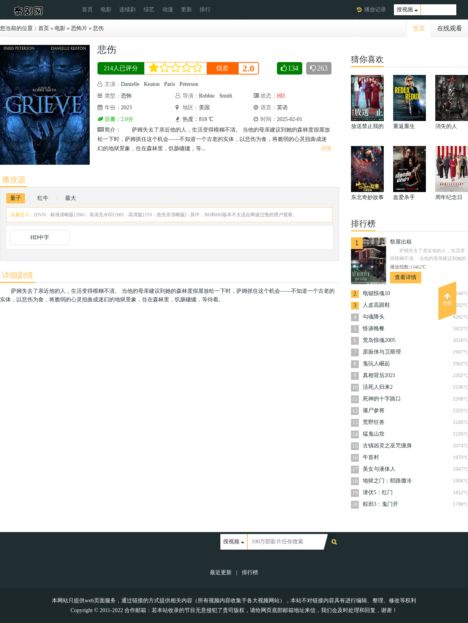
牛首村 (371, 457)
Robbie (206, 96)
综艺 (149, 9)
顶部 (447, 299)
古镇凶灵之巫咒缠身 (387, 446)
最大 (70, 198)
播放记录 (375, 9)
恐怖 (126, 96)
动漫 (167, 9)
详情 (326, 148)
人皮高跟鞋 (376, 305)
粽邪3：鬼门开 (380, 504)
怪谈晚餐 (374, 328)
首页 (87, 9)
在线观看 (449, 28)
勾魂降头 (374, 317)
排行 (205, 9)
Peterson (188, 84)
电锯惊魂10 (376, 293)
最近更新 (221, 572)
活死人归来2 (378, 387)
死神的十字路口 (382, 399)
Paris (169, 84)
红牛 (42, 198)
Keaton (152, 84)
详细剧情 (17, 275)
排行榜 (250, 572)
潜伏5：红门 (378, 492)
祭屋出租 (401, 242)
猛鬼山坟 (374, 434)
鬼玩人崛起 (376, 364)
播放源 (13, 179)
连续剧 (127, 9)
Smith (225, 96)
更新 (186, 9)
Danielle (130, 84)
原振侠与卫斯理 (382, 352)
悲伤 (98, 28)
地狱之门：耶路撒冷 (387, 481)
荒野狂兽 (374, 422)
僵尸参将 (374, 410)
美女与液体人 (379, 469)
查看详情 (406, 277)
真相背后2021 (379, 375)
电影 (106, 9)
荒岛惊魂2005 (379, 340)
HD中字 (39, 237)
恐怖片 (79, 28)
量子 (15, 198)
